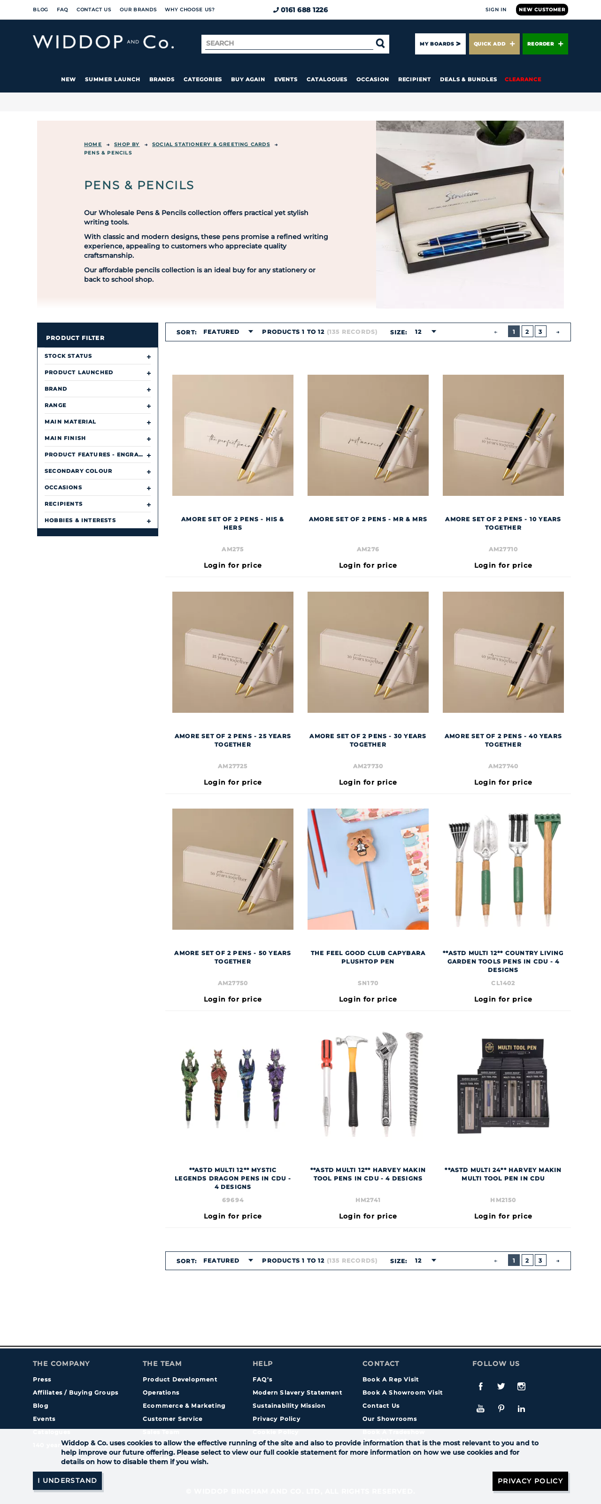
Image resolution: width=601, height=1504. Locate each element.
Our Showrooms (389, 1418)
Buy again (248, 79)
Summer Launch (112, 79)
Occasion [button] (372, 79)
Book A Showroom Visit (402, 1392)
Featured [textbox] (221, 331)
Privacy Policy (276, 1418)
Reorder (545, 44)
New (68, 79)
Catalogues (327, 79)
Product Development (180, 1379)
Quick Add (494, 44)
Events (286, 79)
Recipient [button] (414, 79)
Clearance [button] (523, 79)
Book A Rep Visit (390, 1379)
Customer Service (172, 1418)
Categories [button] (203, 79)
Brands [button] (162, 79)
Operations (161, 1392)
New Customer (542, 10)
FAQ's (262, 1379)
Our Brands (138, 10)
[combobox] (225, 332)
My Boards (437, 44)
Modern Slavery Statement (297, 1392)
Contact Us (94, 10)
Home (93, 144)
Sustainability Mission (289, 1405)
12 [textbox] (418, 331)
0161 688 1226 (300, 10)
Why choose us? (190, 10)
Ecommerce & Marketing (184, 1405)
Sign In (496, 10)
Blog (40, 10)
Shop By (126, 144)
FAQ (62, 10)
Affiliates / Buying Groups (75, 1392)
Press (42, 1379)
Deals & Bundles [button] (468, 79)
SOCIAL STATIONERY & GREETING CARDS (211, 144)
